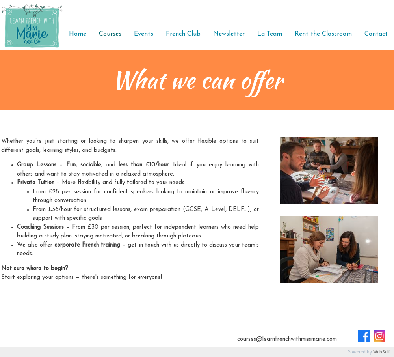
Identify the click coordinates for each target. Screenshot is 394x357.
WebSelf (381, 352)
